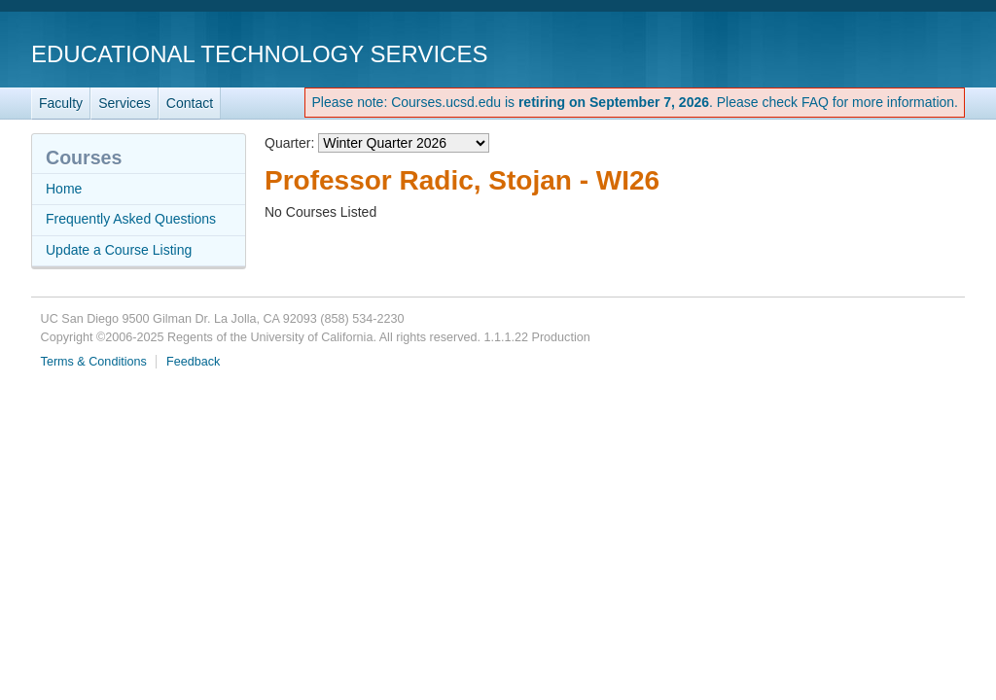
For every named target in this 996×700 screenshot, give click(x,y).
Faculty (61, 103)
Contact (189, 103)
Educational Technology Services (259, 54)
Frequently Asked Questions (131, 219)
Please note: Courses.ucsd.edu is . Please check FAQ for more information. (634, 102)
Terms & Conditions (94, 361)
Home (64, 188)
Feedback (193, 361)
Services (124, 103)
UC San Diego (853, 53)
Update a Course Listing (119, 250)
